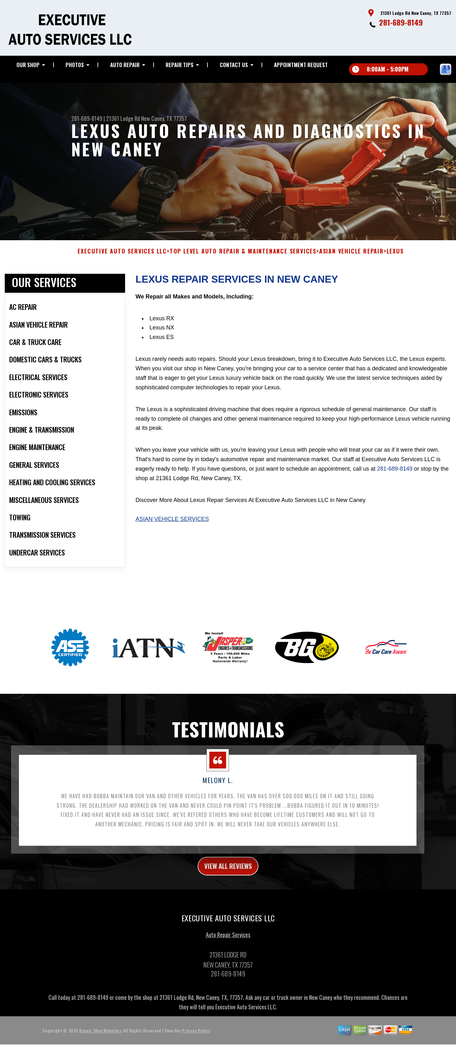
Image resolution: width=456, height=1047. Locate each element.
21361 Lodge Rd (123, 118)
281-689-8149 (401, 22)
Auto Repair (125, 65)
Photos (75, 65)
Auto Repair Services (228, 941)
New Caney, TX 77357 (164, 118)
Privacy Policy (196, 1036)
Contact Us (234, 65)
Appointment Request (301, 65)
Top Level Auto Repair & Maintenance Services (243, 255)
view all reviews (228, 871)
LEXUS (395, 255)
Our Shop (28, 65)
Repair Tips (179, 65)
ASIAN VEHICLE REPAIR (351, 255)
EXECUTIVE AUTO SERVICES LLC (122, 255)
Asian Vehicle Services (172, 523)
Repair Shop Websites (100, 1036)
